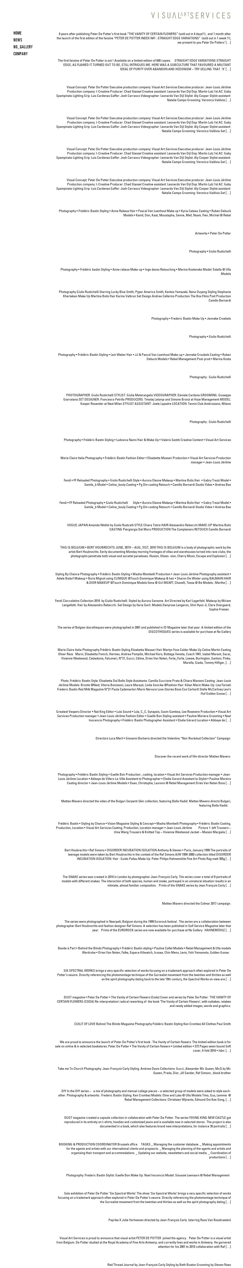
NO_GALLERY (23, 46)
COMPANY (21, 53)
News (18, 39)
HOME (18, 32)
